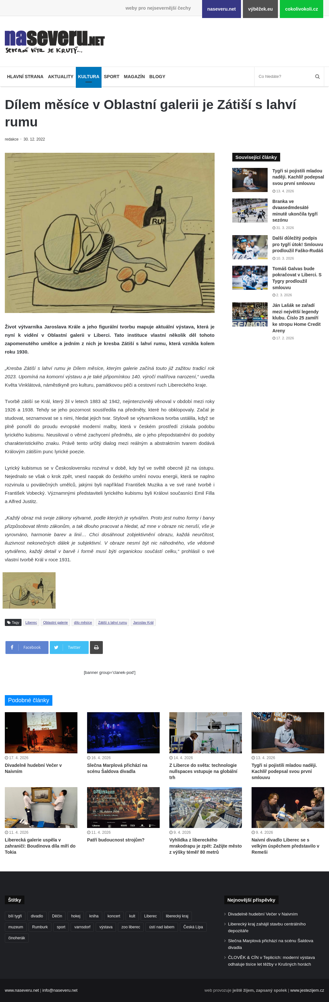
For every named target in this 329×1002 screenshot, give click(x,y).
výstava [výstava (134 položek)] (105, 927)
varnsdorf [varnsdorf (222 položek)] (82, 927)
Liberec (31, 622)
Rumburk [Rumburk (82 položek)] (40, 927)
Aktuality (60, 76)
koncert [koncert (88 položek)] (114, 916)
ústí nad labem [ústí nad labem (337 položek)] (161, 927)
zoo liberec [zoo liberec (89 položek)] (130, 927)
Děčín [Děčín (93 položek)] (57, 916)
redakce (12, 139)
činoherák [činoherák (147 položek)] (16, 938)
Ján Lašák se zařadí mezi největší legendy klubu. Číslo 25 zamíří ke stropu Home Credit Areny (296, 318)
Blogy (157, 76)
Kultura (89, 76)
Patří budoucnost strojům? (116, 839)
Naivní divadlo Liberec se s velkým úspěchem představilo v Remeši (285, 846)
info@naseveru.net (59, 990)
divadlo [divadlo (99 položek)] (37, 916)
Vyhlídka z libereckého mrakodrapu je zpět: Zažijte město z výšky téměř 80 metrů (205, 846)
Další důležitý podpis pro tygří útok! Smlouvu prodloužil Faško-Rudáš (298, 244)
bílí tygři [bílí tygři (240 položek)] (15, 916)
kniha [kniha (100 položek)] (94, 916)
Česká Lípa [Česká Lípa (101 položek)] (193, 927)
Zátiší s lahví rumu (112, 622)
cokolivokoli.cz (301, 9)
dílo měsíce (83, 622)
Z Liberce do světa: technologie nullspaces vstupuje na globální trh (203, 771)
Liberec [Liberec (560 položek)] (150, 916)
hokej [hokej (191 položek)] (75, 916)
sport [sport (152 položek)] (61, 927)
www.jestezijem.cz (307, 990)
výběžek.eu (260, 9)
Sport (111, 76)
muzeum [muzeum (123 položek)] (15, 927)
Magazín (134, 76)
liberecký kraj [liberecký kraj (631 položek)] (177, 916)
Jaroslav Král (143, 622)
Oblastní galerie (55, 622)
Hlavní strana (25, 76)
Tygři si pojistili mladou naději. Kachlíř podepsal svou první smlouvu (298, 177)
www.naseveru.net (22, 990)
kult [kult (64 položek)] (132, 916)
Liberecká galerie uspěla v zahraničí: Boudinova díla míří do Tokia (40, 846)
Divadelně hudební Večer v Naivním (263, 914)
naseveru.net (221, 9)
